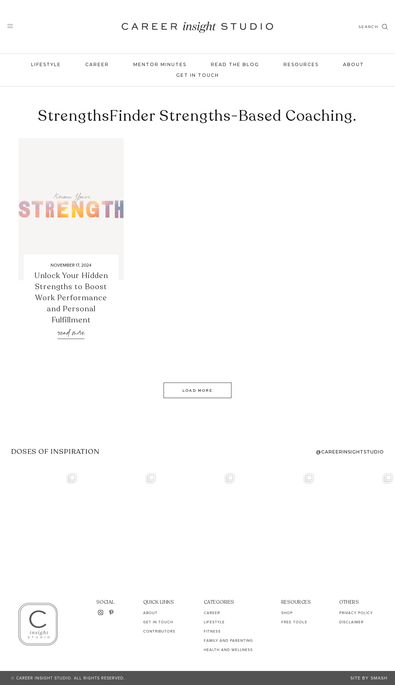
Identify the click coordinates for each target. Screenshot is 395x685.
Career (97, 64)
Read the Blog (235, 64)
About (353, 64)
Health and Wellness (228, 650)
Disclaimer (351, 622)
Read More (71, 333)
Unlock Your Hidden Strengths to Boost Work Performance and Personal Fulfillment (71, 298)
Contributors (159, 631)
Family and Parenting (228, 640)
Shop (287, 613)
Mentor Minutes (159, 64)
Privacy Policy (356, 613)
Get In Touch (197, 75)
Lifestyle (46, 64)
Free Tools (294, 622)
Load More (197, 390)
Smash (379, 678)
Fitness (212, 631)
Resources (301, 64)
